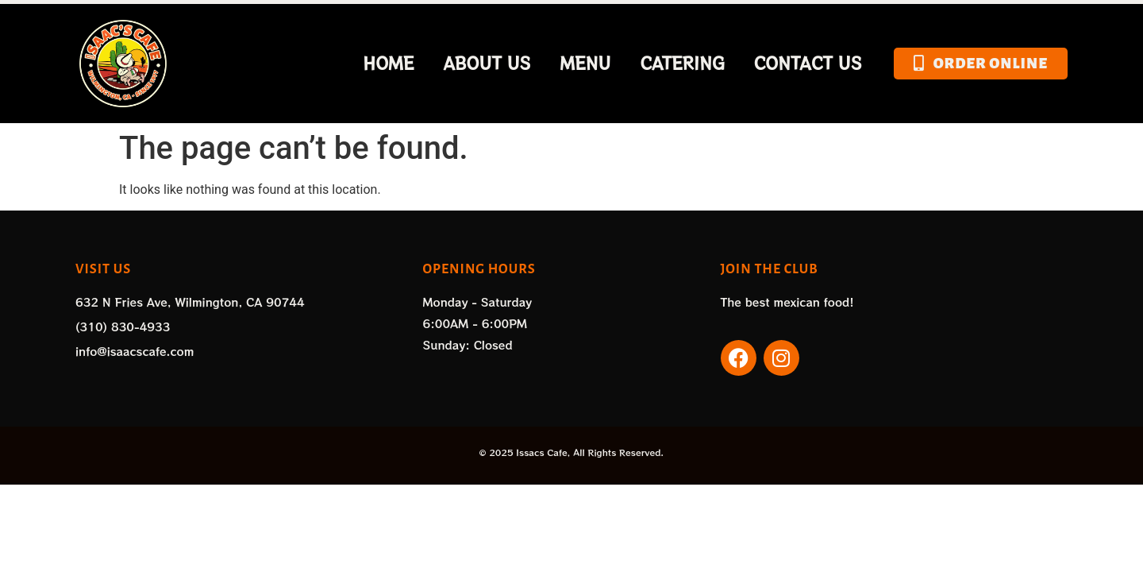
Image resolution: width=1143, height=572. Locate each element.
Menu (585, 63)
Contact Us (808, 63)
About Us (486, 63)
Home (388, 63)
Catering (682, 63)
